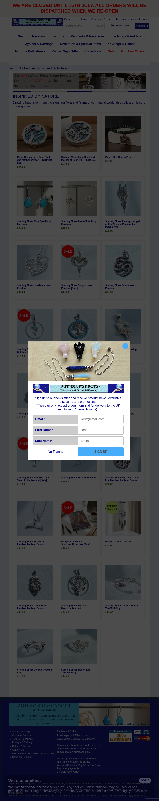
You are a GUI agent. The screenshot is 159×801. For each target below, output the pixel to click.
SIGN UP (100, 451)
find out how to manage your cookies (121, 791)
